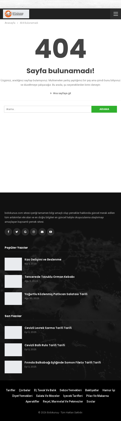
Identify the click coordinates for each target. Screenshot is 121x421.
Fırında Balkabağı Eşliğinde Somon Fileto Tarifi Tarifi (63, 362)
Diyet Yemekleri (22, 395)
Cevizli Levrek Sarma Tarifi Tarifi (48, 328)
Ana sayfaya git (60, 93)
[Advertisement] (60, 160)
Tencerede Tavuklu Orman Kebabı (49, 277)
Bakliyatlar (92, 390)
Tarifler (11, 390)
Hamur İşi (108, 390)
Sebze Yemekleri (71, 390)
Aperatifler (32, 401)
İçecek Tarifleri (73, 395)
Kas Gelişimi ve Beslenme (43, 259)
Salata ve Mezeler (48, 395)
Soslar (91, 401)
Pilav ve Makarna (97, 395)
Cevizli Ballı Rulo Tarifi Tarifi (45, 345)
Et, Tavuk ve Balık (45, 390)
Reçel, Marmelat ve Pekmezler (63, 401)
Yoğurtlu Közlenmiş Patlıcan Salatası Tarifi (56, 294)
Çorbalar (25, 390)
